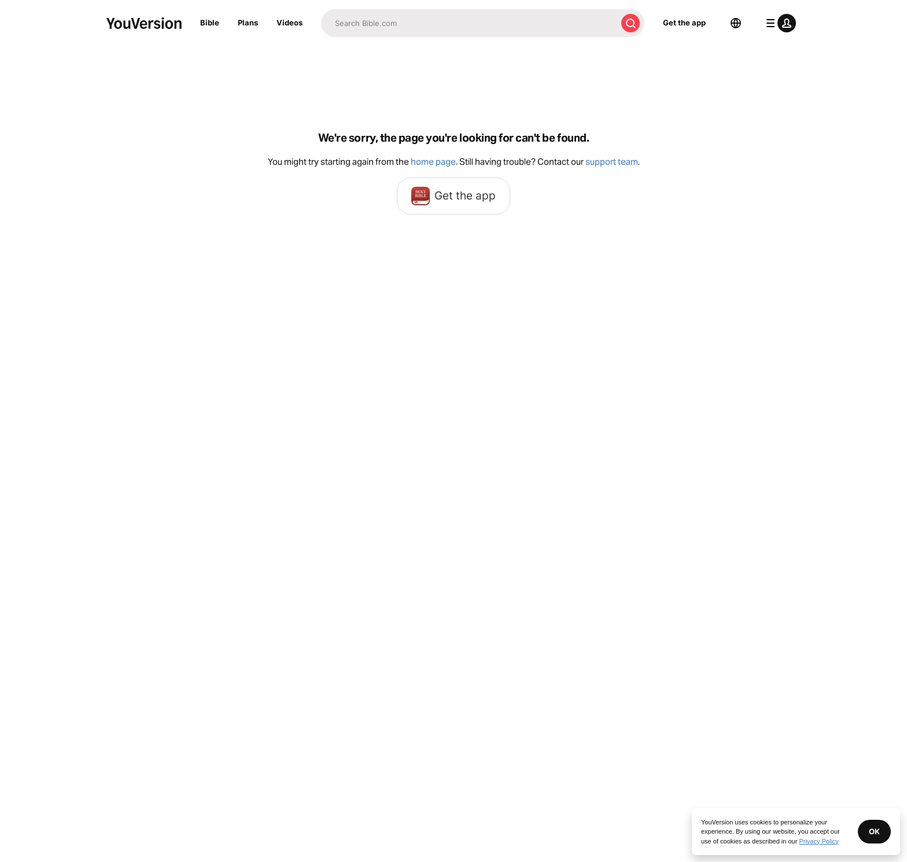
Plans (248, 22)
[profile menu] (779, 23)
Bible (209, 22)
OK (874, 831)
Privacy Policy (818, 841)
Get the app (684, 22)
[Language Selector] (735, 23)
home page (433, 161)
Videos (289, 22)
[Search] (469, 23)
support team (611, 161)
